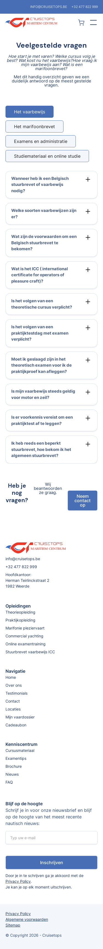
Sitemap (12, 925)
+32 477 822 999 (84, 7)
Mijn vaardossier (20, 717)
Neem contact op (82, 503)
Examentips (15, 758)
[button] (92, 22)
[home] (40, 22)
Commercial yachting (24, 636)
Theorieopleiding (20, 612)
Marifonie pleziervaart (24, 628)
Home (10, 677)
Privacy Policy (18, 881)
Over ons (13, 685)
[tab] (29, 112)
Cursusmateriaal (19, 750)
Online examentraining (25, 644)
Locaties (13, 709)
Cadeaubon (15, 725)
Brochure (13, 766)
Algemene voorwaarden (26, 919)
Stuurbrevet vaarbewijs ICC (30, 651)
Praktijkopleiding (20, 620)
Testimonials (16, 693)
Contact (12, 701)
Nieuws (12, 774)
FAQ (9, 782)
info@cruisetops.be (48, 7)
